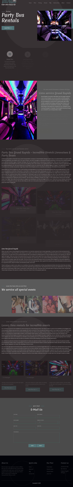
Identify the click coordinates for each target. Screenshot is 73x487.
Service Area (57, 3)
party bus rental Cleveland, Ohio (59, 181)
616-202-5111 (8, 5)
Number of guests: (40, 420)
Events (46, 3)
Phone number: (16, 420)
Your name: (15, 414)
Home (31, 3)
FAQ (51, 3)
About (63, 3)
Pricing (41, 3)
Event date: (39, 426)
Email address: (39, 414)
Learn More (7, 28)
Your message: (16, 431)
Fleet (36, 3)
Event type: (15, 426)
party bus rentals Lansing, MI (8, 182)
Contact (69, 3)
